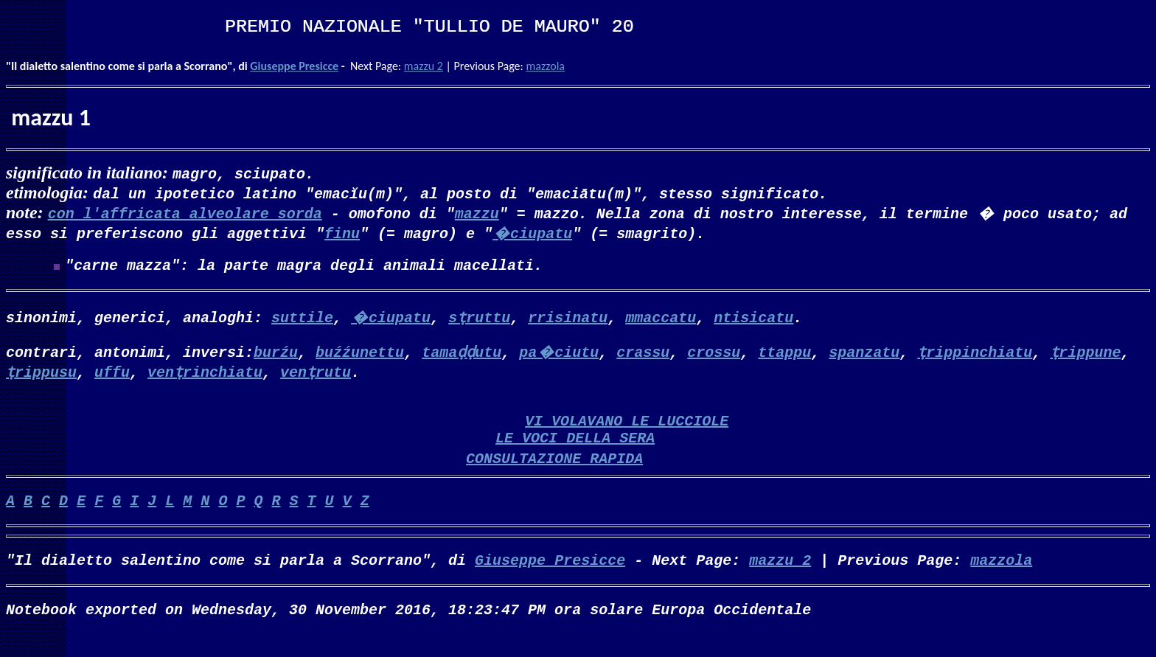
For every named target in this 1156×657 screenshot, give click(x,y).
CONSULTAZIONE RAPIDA (554, 472)
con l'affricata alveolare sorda (185, 213)
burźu (276, 354)
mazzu (477, 213)
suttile (302, 320)
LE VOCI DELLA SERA (575, 449)
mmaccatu (660, 320)
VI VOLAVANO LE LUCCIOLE (626, 429)
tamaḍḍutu (461, 354)
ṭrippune (1085, 354)
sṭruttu (479, 320)
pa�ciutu (559, 354)
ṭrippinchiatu (974, 354)
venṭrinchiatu (204, 374)
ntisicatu (753, 320)
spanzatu (864, 354)
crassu (642, 354)
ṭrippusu (41, 374)
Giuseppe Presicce (294, 66)
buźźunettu (360, 354)
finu (342, 233)
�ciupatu (532, 233)
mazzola (545, 66)
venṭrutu (315, 374)
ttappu (784, 354)
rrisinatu (567, 320)
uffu (112, 374)
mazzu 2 (423, 66)
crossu (713, 354)
